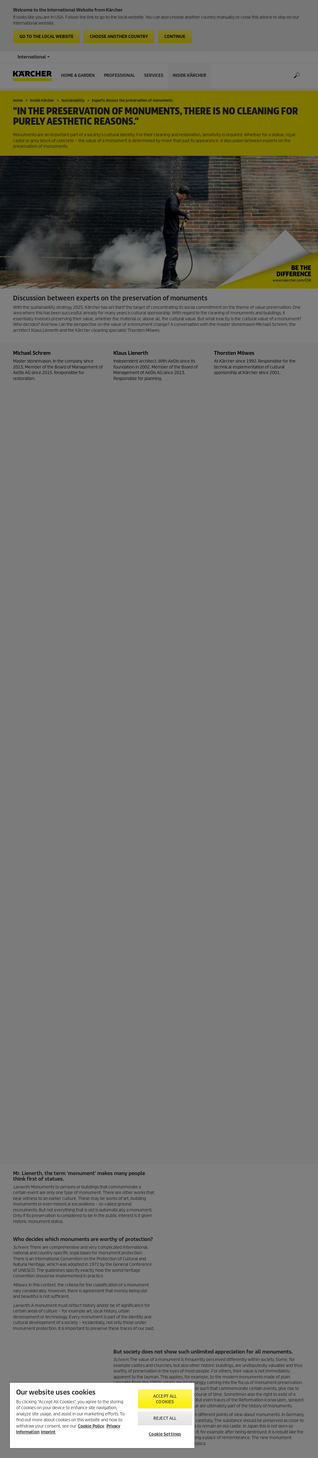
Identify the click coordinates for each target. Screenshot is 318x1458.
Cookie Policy (91, 1426)
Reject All (164, 1418)
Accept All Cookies (165, 1399)
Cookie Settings (165, 1434)
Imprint (48, 1432)
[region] (102, 1415)
